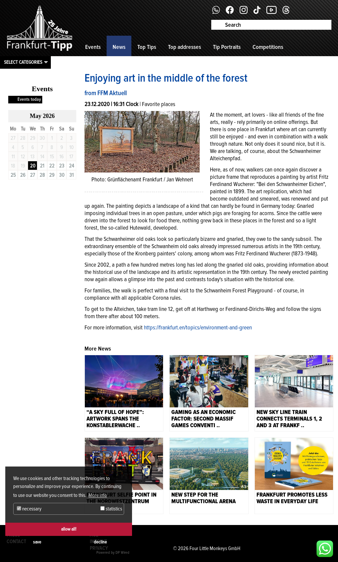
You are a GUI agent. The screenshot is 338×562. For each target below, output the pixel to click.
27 (32, 175)
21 (42, 166)
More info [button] (97, 495)
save (37, 542)
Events (93, 47)
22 (51, 166)
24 (71, 166)
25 (13, 175)
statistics (111, 509)
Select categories (23, 62)
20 (32, 166)
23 (61, 166)
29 (51, 175)
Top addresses (184, 47)
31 (71, 175)
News (119, 47)
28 (42, 175)
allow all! (68, 529)
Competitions (268, 47)
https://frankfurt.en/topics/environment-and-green (198, 327)
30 (61, 175)
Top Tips (146, 47)
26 (22, 175)
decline (100, 542)
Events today (29, 99)
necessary (29, 509)
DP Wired (122, 552)
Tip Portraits (227, 47)
